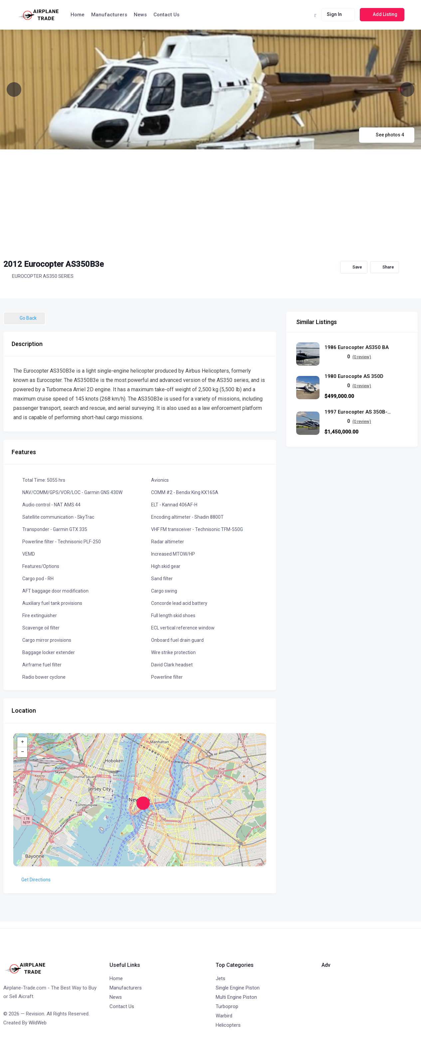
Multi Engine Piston (236, 997)
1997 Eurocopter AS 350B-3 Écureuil (357, 412)
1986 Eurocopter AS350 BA (356, 347)
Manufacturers (109, 15)
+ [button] (22, 742)
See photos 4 (386, 134)
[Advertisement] (210, 199)
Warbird (224, 1016)
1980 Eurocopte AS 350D (353, 376)
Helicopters (228, 1025)
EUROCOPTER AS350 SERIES (38, 276)
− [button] (22, 752)
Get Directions (32, 879)
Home (78, 15)
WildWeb (38, 1022)
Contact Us (166, 15)
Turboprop (227, 1006)
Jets (220, 978)
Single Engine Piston (238, 988)
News (140, 15)
